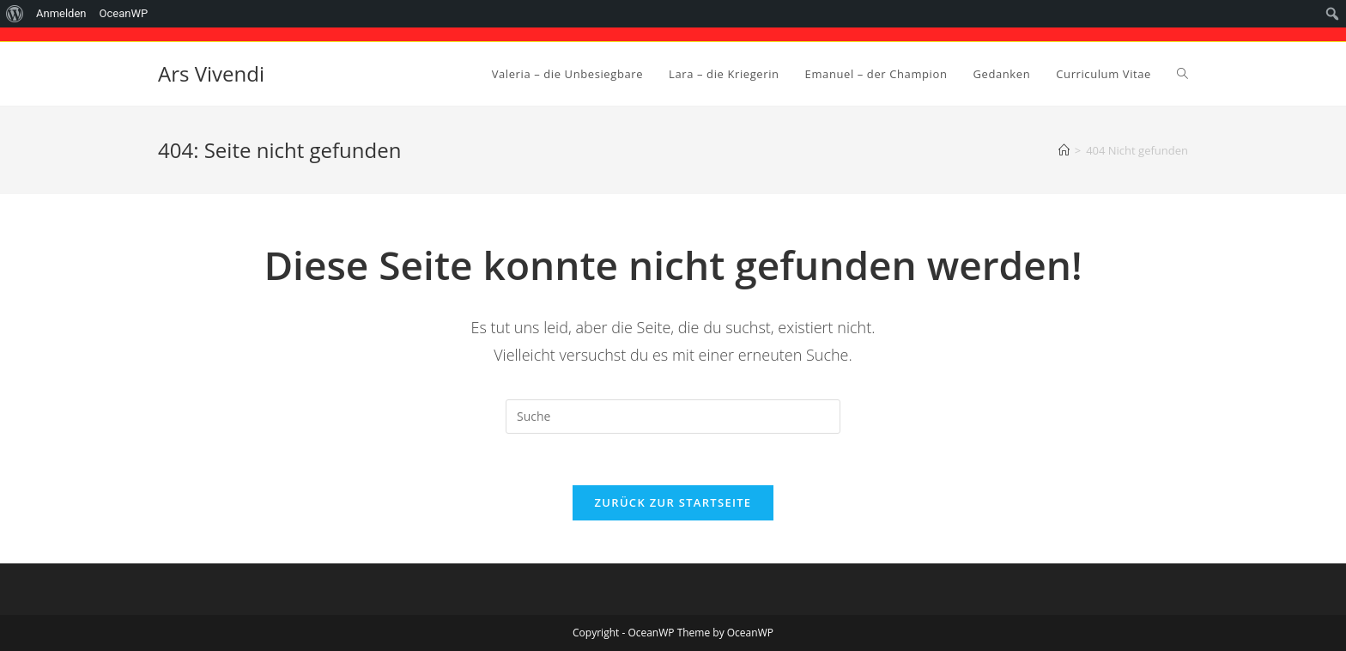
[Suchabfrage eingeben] (673, 416)
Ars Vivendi (211, 73)
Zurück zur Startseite (673, 502)
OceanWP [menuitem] (124, 13)
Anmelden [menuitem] (61, 13)
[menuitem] (15, 13)
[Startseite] (1064, 150)
